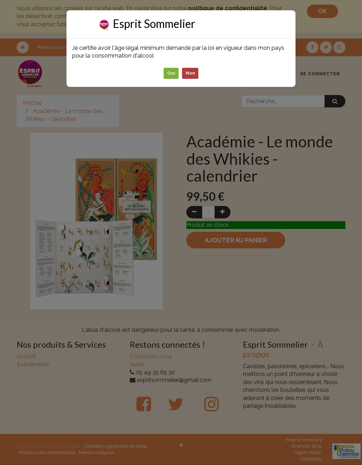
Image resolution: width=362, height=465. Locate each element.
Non (190, 73)
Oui (171, 73)
